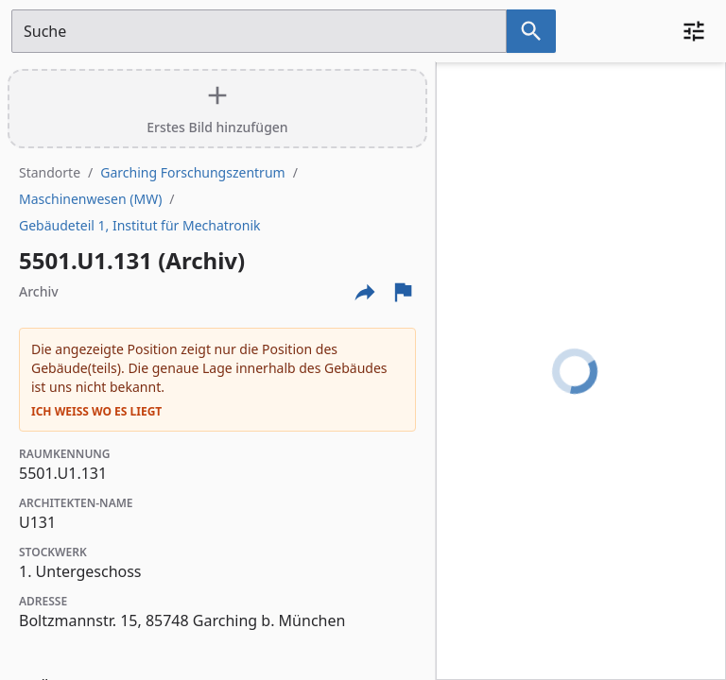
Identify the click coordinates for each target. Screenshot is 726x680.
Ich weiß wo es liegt (96, 411)
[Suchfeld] (259, 31)
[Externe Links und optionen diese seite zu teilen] (365, 292)
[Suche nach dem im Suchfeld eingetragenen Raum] (531, 31)
